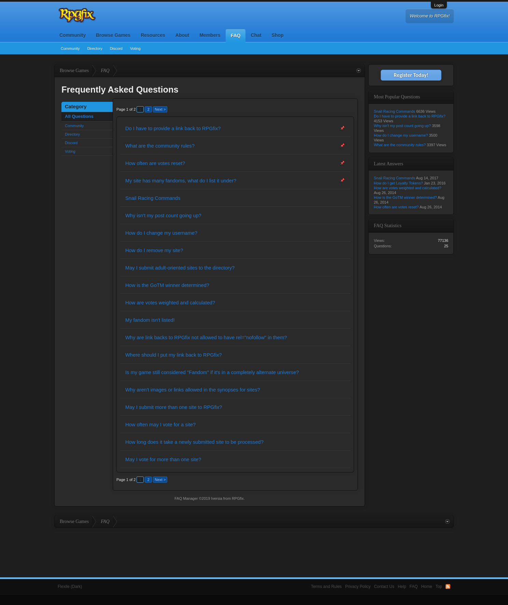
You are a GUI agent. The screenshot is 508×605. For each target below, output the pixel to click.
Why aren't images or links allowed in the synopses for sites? (192, 390)
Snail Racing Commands (152, 198)
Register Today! (411, 75)
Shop (278, 35)
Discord (116, 48)
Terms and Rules (326, 586)
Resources (153, 35)
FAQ (236, 35)
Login (438, 5)
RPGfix (238, 498)
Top (439, 586)
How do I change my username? (161, 233)
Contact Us (384, 586)
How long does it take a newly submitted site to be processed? (194, 442)
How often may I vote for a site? (160, 424)
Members (209, 35)
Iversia (216, 498)
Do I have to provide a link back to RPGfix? (173, 128)
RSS (448, 586)
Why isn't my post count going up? (163, 215)
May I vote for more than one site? (163, 459)
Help (402, 586)
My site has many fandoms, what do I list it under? (180, 180)
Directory (94, 48)
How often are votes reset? (155, 163)
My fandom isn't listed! (150, 320)
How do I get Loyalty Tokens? (398, 183)
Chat (256, 35)
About (182, 35)
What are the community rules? (160, 146)
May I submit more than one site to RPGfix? (173, 407)
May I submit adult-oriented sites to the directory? (180, 268)
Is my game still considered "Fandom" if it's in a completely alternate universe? (212, 372)
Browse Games (113, 35)
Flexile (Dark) (70, 586)
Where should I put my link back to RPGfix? (173, 355)
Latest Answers (388, 163)
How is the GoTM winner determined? (167, 285)
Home (426, 586)
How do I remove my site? (154, 250)
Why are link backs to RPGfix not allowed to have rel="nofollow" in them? (206, 337)
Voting (135, 48)
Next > (160, 109)
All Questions (79, 116)
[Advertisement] (254, 546)
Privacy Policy (358, 586)
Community (72, 35)
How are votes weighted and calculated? (170, 302)
